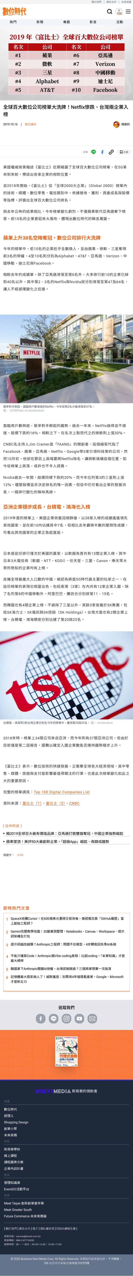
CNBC (74, 803)
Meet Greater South (18, 1210)
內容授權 (126, 2)
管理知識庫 (12, 1183)
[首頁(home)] (14, 11)
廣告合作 (111, 2)
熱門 (13, 22)
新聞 (40, 22)
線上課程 (10, 1156)
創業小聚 (10, 1129)
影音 (93, 22)
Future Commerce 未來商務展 (25, 1216)
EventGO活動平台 (16, 1189)
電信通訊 (30, 124)
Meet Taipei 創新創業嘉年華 (24, 1203)
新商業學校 (12, 1149)
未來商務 (10, 1135)
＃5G (20, 855)
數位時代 (10, 1109)
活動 (119, 22)
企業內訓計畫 (13, 1169)
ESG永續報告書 (66, 1228)
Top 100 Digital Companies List (62, 792)
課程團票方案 (13, 1162)
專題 (66, 22)
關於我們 (96, 2)
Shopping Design (16, 1122)
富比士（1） (32, 803)
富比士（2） (55, 803)
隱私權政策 (47, 1228)
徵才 (35, 1228)
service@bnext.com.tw (28, 1236)
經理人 (9, 1116)
